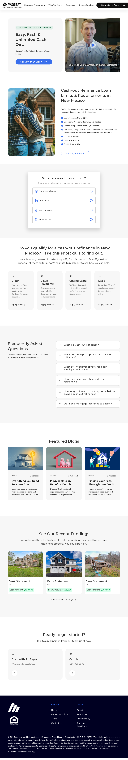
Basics (14, 476)
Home (54, 710)
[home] (8, 5)
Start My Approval (75, 153)
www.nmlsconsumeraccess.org (21, 751)
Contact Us (56, 723)
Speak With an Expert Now (33, 62)
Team (54, 719)
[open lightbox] (92, 45)
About (80, 710)
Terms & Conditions (82, 724)
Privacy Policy (83, 719)
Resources (70, 5)
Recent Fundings (86, 5)
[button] (34, 5)
